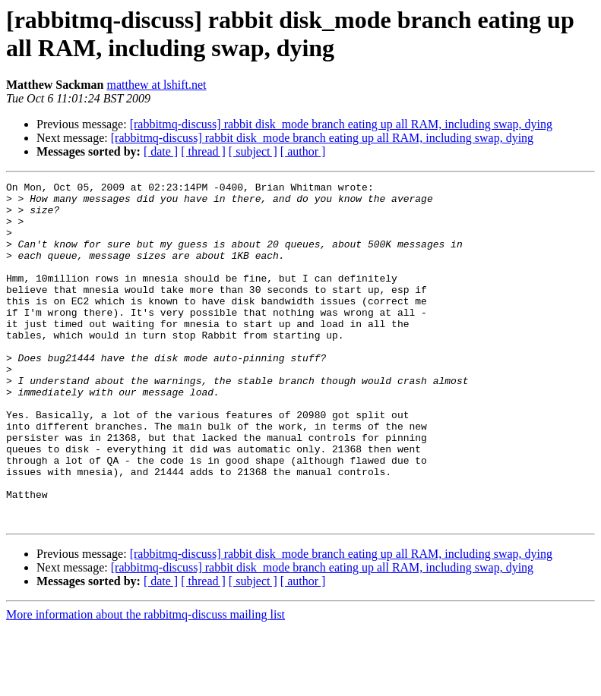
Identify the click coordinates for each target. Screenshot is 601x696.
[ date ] (161, 151)
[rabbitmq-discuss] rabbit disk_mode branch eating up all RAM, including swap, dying (341, 124)
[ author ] (303, 151)
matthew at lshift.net (156, 84)
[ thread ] (203, 151)
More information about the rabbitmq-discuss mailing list (145, 682)
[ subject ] (253, 151)
